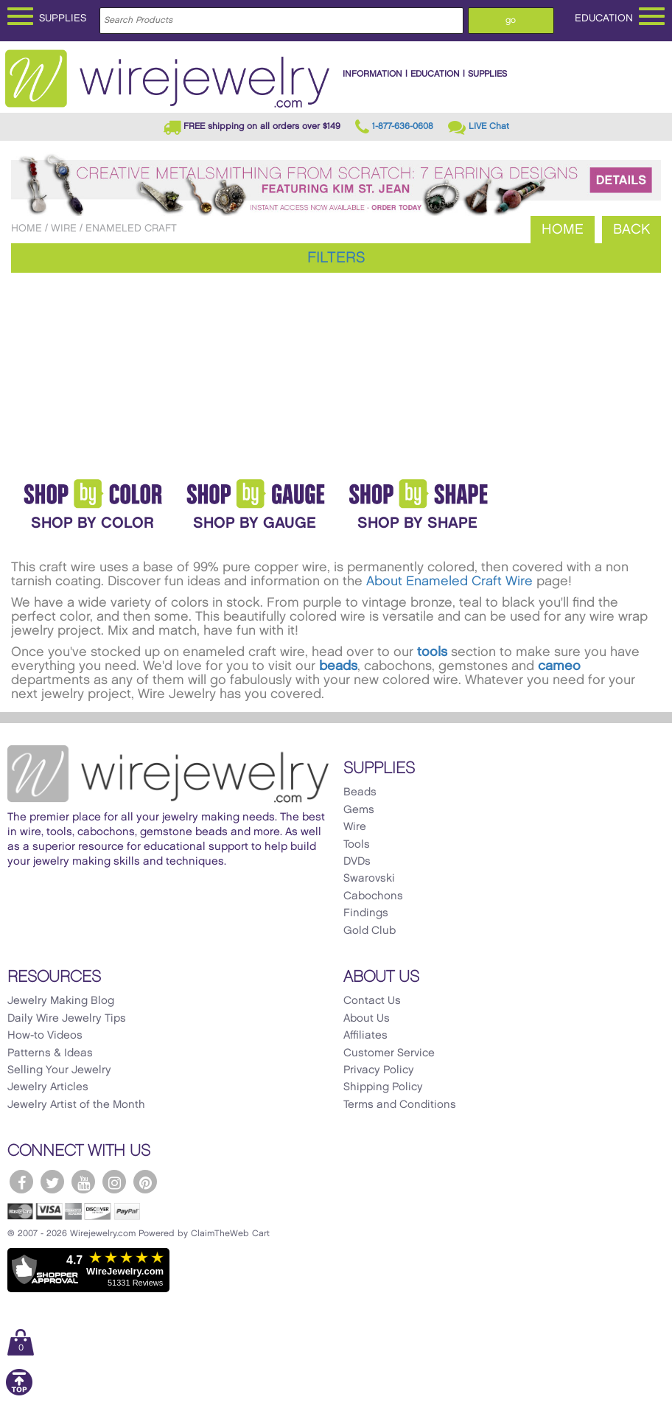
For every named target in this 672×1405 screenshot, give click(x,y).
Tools (356, 845)
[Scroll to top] (19, 1393)
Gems (358, 810)
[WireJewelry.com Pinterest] (145, 1181)
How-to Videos (45, 1036)
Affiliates (365, 1036)
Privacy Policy (378, 1070)
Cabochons (373, 896)
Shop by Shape (417, 523)
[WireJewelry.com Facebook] (21, 1181)
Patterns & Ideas (50, 1053)
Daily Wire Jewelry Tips (66, 1019)
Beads (360, 792)
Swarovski (369, 879)
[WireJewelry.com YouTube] (83, 1181)
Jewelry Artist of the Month (76, 1105)
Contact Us (372, 1001)
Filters (336, 258)
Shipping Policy (383, 1087)
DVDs (357, 862)
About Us (366, 1019)
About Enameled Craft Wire (449, 581)
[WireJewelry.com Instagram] (114, 1181)
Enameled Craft (131, 228)
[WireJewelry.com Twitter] (52, 1181)
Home (26, 228)
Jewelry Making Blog (60, 1001)
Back (631, 229)
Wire (64, 228)
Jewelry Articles (47, 1087)
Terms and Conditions (399, 1105)
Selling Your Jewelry (59, 1070)
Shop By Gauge (254, 523)
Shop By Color (92, 523)
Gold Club (369, 931)
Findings (365, 913)
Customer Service (389, 1053)
